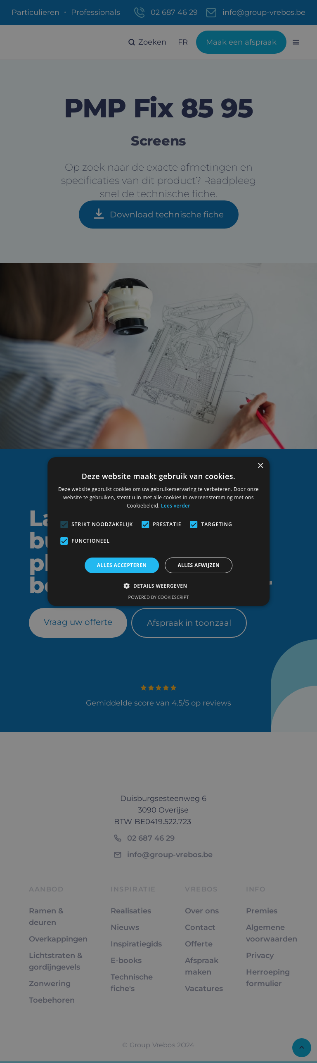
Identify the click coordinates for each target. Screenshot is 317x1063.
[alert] (158, 531)
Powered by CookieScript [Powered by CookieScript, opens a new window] (158, 597)
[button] (158, 586)
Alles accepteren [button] (122, 565)
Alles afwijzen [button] (198, 565)
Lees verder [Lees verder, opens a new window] (175, 505)
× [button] (260, 466)
